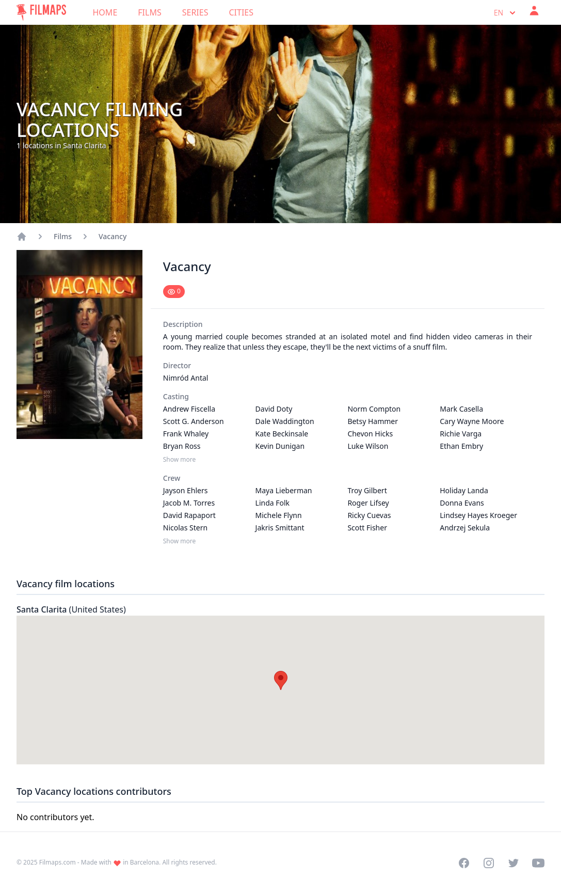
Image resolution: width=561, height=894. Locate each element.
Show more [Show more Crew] (179, 541)
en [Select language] (506, 13)
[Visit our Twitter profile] (513, 863)
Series (195, 12)
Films (149, 12)
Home (105, 12)
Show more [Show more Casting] (179, 460)
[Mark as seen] (174, 291)
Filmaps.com (57, 862)
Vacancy (112, 236)
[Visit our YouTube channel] (538, 863)
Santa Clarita (71, 609)
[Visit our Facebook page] (464, 863)
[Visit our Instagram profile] (489, 863)
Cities (241, 12)
